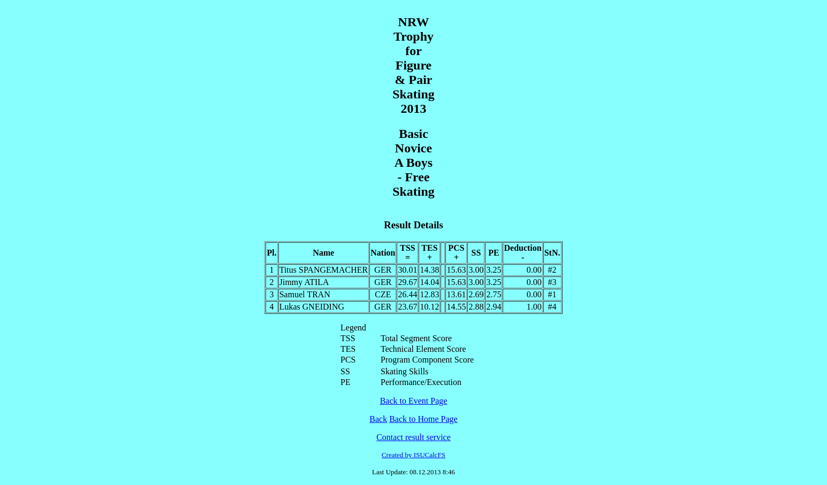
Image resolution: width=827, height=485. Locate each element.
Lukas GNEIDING (311, 306)
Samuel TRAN (304, 294)
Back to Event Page (413, 400)
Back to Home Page (423, 419)
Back (378, 419)
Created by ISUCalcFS (413, 455)
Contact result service (413, 437)
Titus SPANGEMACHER (323, 269)
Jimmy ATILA (304, 282)
